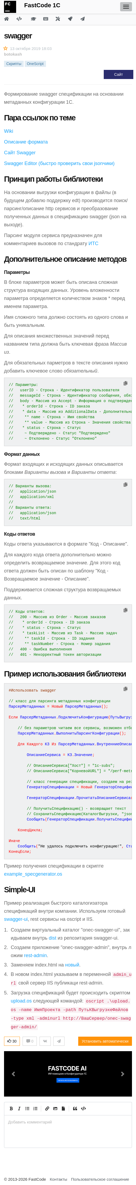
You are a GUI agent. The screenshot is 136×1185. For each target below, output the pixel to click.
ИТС (93, 243)
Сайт (118, 74)
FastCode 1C (42, 5)
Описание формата (26, 142)
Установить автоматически (105, 1041)
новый (72, 965)
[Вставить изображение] (55, 1109)
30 (12, 1041)
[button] (13, 1074)
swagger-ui (16, 919)
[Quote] (75, 1109)
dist (52, 938)
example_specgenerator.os (33, 874)
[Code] (83, 1109)
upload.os (21, 1001)
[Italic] (19, 1109)
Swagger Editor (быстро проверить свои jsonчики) (59, 163)
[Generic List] (27, 1109)
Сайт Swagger (20, 152)
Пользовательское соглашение (100, 1179)
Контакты (58, 1179)
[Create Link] (47, 1109)
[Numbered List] (35, 1109)
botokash (13, 54)
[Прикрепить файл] (63, 1109)
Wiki (8, 131)
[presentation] (68, 1122)
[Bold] (11, 1109)
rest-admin (35, 955)
